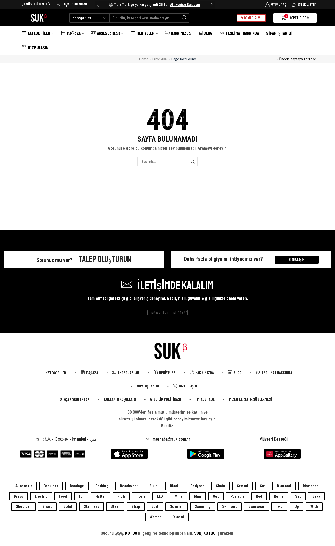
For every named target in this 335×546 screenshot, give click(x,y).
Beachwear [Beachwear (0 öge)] (129, 486)
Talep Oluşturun (105, 259)
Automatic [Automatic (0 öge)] (23, 486)
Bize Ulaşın (35, 47)
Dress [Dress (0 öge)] (18, 496)
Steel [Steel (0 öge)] (115, 506)
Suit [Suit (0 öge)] (155, 506)
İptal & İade (205, 399)
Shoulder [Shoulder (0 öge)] (23, 506)
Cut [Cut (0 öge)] (263, 486)
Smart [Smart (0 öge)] (47, 506)
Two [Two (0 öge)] (279, 506)
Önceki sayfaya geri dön (298, 59)
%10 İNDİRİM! (251, 18)
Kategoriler (38, 33)
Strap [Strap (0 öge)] (135, 506)
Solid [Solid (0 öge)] (68, 506)
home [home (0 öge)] (141, 496)
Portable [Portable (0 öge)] (237, 496)
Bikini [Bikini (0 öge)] (154, 486)
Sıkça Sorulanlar (75, 399)
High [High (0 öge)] (121, 496)
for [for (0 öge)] (81, 496)
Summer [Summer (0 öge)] (176, 506)
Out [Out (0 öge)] (216, 496)
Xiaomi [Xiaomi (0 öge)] (178, 517)
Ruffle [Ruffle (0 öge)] (278, 496)
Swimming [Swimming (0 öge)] (203, 506)
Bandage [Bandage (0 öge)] (77, 486)
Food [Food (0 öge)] (63, 496)
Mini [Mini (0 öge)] (197, 496)
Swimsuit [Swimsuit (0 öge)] (229, 506)
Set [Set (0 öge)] (298, 496)
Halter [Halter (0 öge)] (101, 496)
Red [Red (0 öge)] (259, 496)
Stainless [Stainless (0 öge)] (91, 506)
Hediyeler (144, 33)
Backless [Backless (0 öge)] (51, 486)
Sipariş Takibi (279, 33)
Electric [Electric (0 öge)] (41, 496)
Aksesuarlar (107, 33)
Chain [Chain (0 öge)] (220, 486)
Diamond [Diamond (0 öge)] (284, 486)
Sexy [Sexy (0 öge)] (316, 496)
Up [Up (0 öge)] (296, 506)
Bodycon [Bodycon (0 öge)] (197, 486)
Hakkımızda (178, 33)
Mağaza (72, 33)
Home (143, 59)
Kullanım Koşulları (120, 399)
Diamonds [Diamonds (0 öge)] (311, 486)
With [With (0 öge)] (314, 506)
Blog (205, 33)
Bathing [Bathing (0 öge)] (102, 486)
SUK (197, 533)
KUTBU (131, 533)
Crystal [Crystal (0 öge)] (242, 486)
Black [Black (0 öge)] (174, 486)
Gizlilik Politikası (165, 399)
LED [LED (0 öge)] (160, 496)
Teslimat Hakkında (239, 33)
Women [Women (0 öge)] (155, 517)
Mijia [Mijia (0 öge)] (178, 496)
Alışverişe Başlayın (185, 5)
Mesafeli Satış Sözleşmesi (250, 399)
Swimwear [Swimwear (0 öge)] (256, 506)
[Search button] (184, 18)
